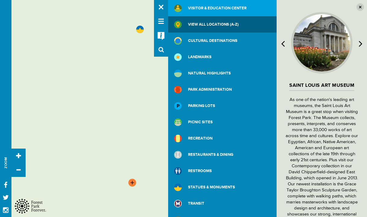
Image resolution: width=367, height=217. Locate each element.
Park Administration (203, 89)
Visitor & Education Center (210, 8)
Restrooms (193, 171)
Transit (189, 203)
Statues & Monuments (204, 187)
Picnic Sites (193, 122)
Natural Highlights (202, 73)
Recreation (193, 138)
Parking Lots (194, 106)
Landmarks (193, 57)
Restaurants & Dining (203, 155)
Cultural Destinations (205, 41)
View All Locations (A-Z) (206, 24)
